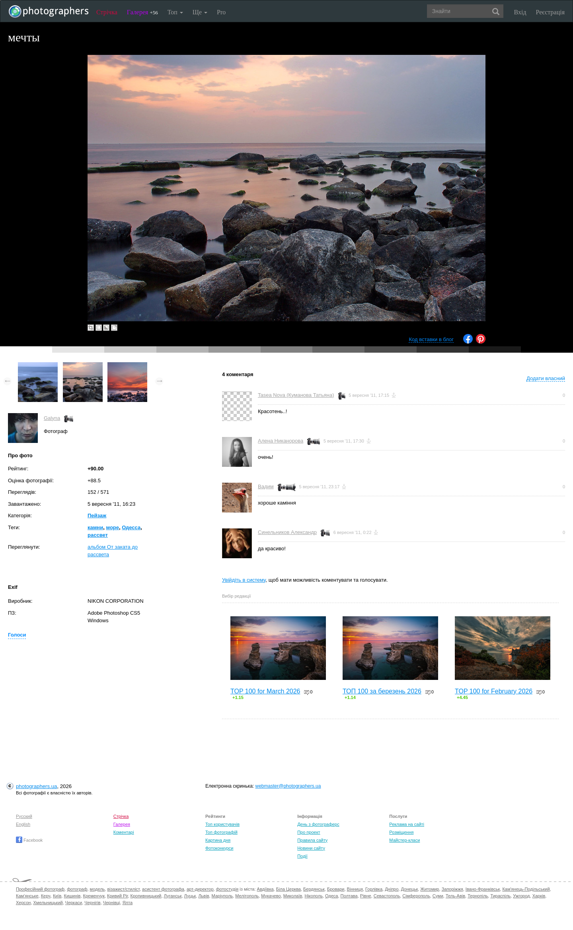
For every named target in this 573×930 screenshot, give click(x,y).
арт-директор (200, 889)
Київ (57, 895)
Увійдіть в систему (244, 580)
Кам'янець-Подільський (526, 889)
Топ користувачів (222, 824)
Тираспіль (500, 895)
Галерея (142, 12)
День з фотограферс (318, 824)
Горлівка (373, 889)
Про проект (308, 832)
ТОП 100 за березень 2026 (382, 691)
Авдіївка (265, 889)
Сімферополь (416, 895)
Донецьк (409, 889)
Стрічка (106, 12)
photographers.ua (36, 786)
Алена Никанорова (280, 441)
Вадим (266, 486)
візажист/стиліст (123, 889)
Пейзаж (97, 515)
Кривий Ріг (117, 895)
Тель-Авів (455, 895)
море (112, 527)
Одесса (131, 527)
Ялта (128, 902)
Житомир (429, 889)
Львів (203, 895)
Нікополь (313, 895)
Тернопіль (478, 895)
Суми (438, 895)
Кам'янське (27, 895)
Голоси (17, 635)
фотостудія (227, 889)
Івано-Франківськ (483, 889)
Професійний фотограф (40, 889)
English (23, 824)
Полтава (349, 895)
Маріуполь (222, 895)
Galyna (52, 418)
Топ (175, 12)
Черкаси (73, 902)
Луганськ (173, 895)
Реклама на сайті (406, 824)
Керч (46, 895)
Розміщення (401, 832)
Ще (200, 12)
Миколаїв (292, 895)
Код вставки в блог (431, 339)
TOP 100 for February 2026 (493, 691)
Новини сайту (311, 848)
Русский (24, 816)
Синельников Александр (287, 532)
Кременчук (94, 895)
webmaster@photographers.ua (288, 786)
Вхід (520, 12)
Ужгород (521, 895)
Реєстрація (550, 12)
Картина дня (217, 840)
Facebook (29, 840)
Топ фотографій (221, 832)
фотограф (77, 889)
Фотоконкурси (219, 848)
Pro (221, 12)
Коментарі (123, 832)
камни (95, 527)
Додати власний (545, 378)
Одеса (331, 895)
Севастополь (387, 895)
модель (97, 889)
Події (302, 856)
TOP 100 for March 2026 (265, 691)
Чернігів (92, 902)
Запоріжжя (452, 889)
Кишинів (72, 895)
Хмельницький (48, 902)
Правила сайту (312, 840)
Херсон (23, 902)
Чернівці (111, 902)
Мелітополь (247, 895)
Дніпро (391, 889)
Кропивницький (146, 895)
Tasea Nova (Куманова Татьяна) (296, 395)
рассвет (98, 535)
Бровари (336, 889)
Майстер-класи (404, 840)
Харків (539, 895)
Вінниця (355, 889)
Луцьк (190, 895)
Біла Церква (288, 889)
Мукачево (271, 895)
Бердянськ (314, 889)
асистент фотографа (163, 889)
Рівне (365, 895)
